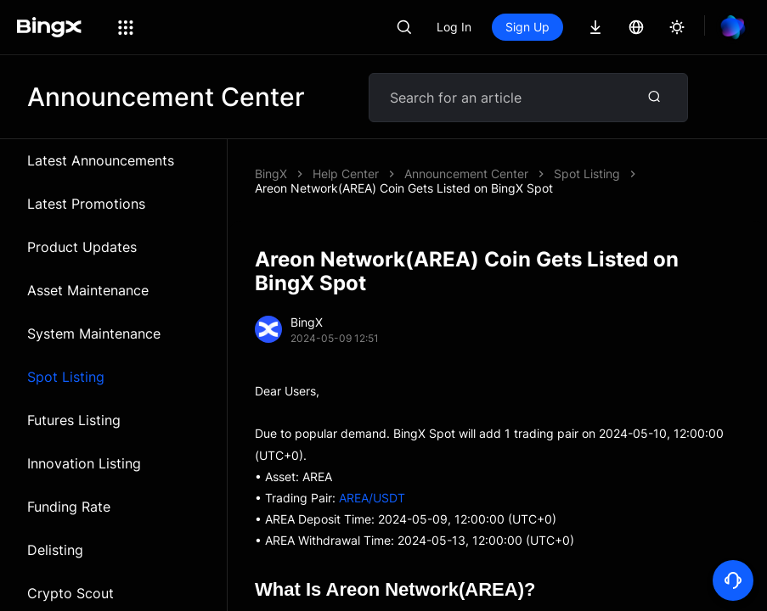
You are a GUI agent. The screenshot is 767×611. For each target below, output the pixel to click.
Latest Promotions (86, 203)
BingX (271, 173)
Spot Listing (65, 376)
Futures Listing (74, 420)
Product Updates (82, 246)
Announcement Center (466, 173)
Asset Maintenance (88, 290)
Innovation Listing (84, 463)
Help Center (346, 173)
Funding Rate (68, 506)
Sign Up (527, 27)
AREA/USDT (372, 497)
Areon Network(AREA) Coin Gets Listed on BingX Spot (404, 188)
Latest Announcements (100, 160)
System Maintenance (94, 333)
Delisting (55, 549)
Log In (454, 27)
